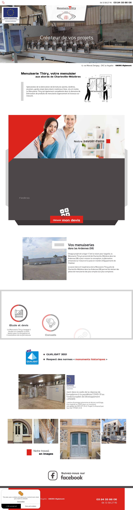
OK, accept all (11, 506)
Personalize (21, 501)
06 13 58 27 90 (106, 3)
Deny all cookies (30, 506)
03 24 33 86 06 (122, 2)
